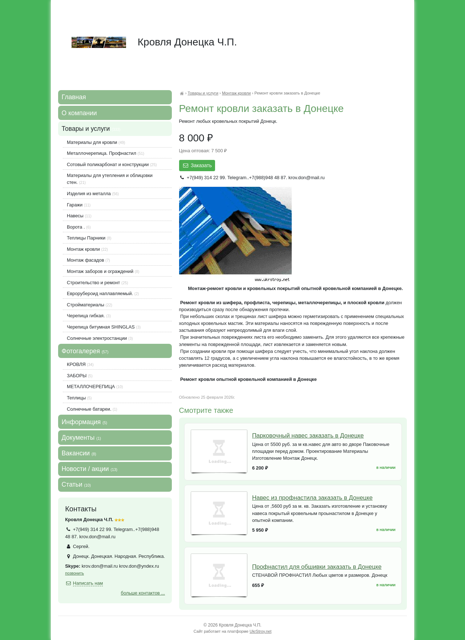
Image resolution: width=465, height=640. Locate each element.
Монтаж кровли (236, 93)
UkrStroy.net (260, 631)
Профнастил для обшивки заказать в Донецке (316, 566)
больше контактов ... (143, 593)
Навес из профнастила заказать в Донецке (312, 497)
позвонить (74, 573)
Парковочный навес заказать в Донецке (308, 435)
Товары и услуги (202, 93)
